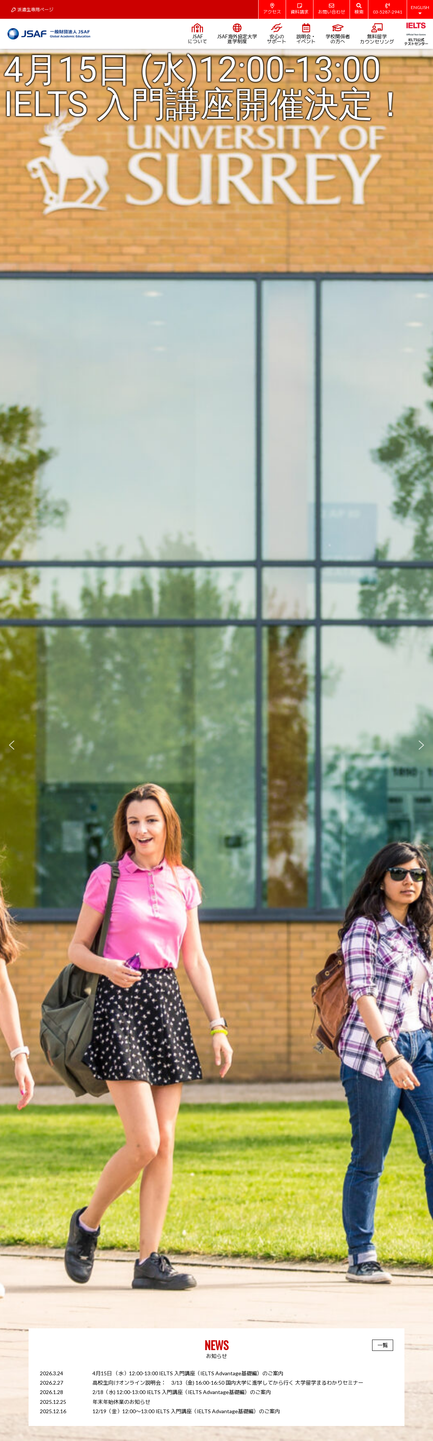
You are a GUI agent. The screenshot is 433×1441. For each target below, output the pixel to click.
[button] (216, 745)
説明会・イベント (306, 33)
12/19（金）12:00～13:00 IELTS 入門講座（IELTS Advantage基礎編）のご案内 (186, 1411)
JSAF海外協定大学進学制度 (237, 33)
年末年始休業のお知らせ (121, 1402)
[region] (216, 745)
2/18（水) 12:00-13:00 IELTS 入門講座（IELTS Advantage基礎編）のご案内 (181, 1392)
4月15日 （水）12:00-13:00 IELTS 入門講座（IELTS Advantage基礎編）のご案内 (187, 1373)
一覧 (382, 1345)
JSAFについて (197, 33)
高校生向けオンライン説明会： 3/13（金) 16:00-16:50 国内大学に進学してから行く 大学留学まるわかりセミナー (227, 1382)
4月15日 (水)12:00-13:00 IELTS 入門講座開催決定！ (206, 87)
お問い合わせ (331, 9)
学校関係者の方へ (338, 33)
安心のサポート (276, 33)
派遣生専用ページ (32, 9)
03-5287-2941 (387, 9)
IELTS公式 (416, 34)
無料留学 (377, 34)
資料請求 (300, 9)
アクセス (272, 9)
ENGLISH (420, 10)
